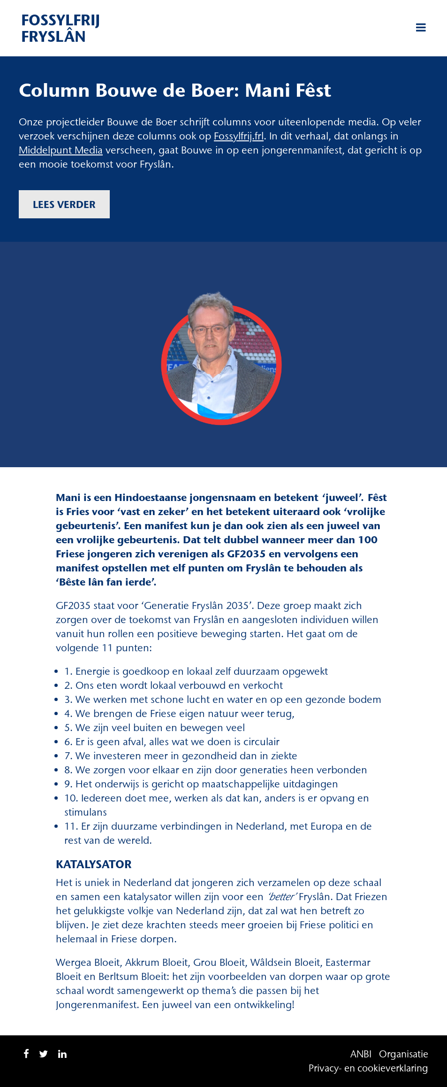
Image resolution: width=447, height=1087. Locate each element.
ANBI (360, 1054)
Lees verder (64, 204)
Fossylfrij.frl (239, 136)
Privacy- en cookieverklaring (368, 1068)
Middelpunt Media (61, 150)
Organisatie (403, 1054)
